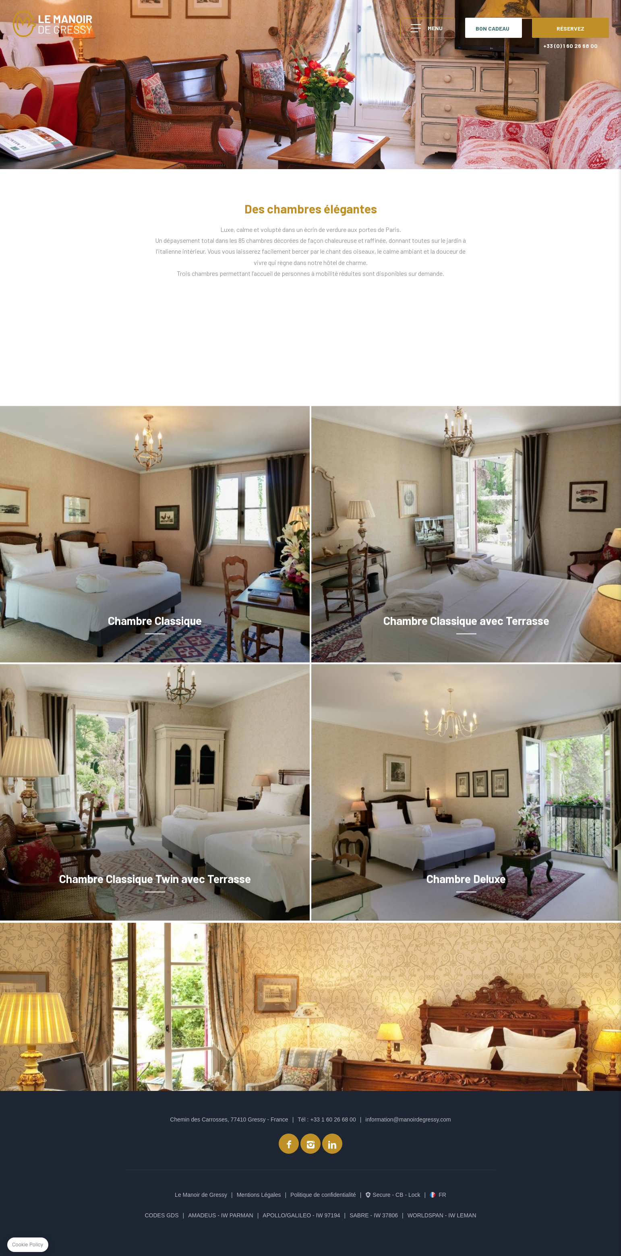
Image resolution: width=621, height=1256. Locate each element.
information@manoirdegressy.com (408, 1119)
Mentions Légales (259, 1195)
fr (442, 1195)
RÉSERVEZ (570, 28)
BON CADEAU (492, 28)
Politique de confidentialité (323, 1195)
